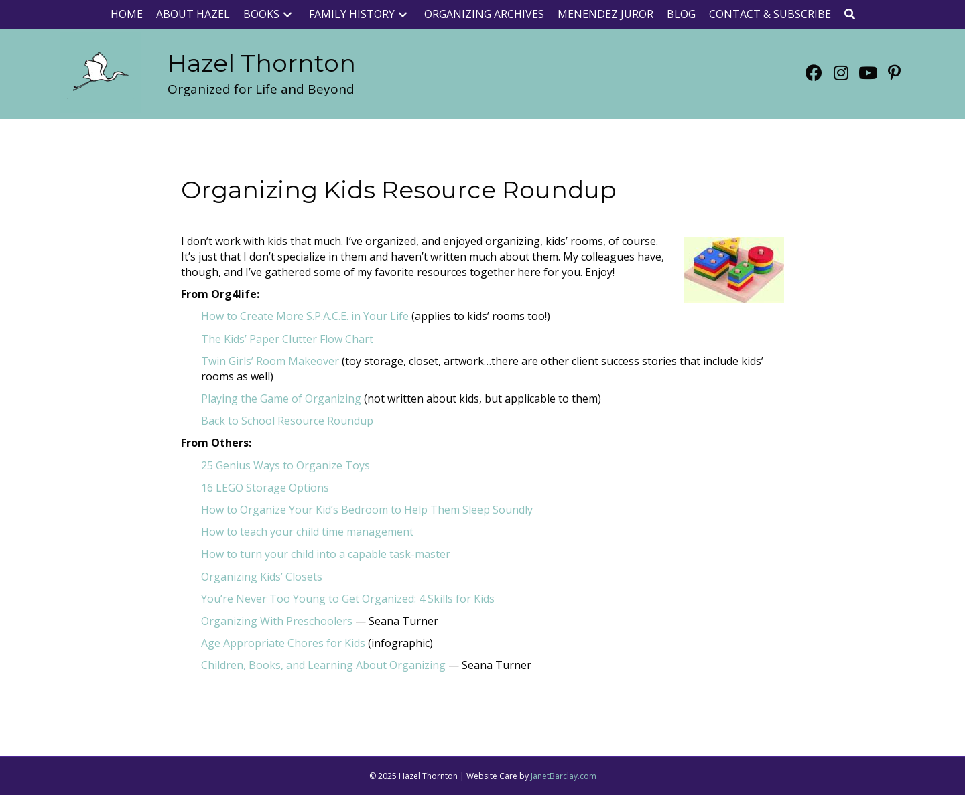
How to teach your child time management (307, 531)
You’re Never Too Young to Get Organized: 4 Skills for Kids (348, 598)
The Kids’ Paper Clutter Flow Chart (287, 339)
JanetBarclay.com (563, 776)
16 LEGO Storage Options (265, 487)
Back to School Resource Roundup (287, 420)
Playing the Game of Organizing (281, 398)
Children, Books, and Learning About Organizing (323, 665)
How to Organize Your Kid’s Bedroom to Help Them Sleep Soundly (367, 509)
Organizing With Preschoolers (276, 620)
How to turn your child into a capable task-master (325, 554)
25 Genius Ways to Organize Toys (285, 465)
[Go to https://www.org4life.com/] (262, 63)
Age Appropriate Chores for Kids (283, 643)
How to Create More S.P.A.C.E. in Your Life (305, 316)
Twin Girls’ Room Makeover (270, 361)
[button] (287, 14)
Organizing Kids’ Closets (261, 576)
